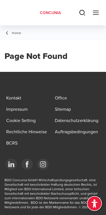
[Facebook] (27, 164)
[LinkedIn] (11, 164)
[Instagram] (43, 164)
